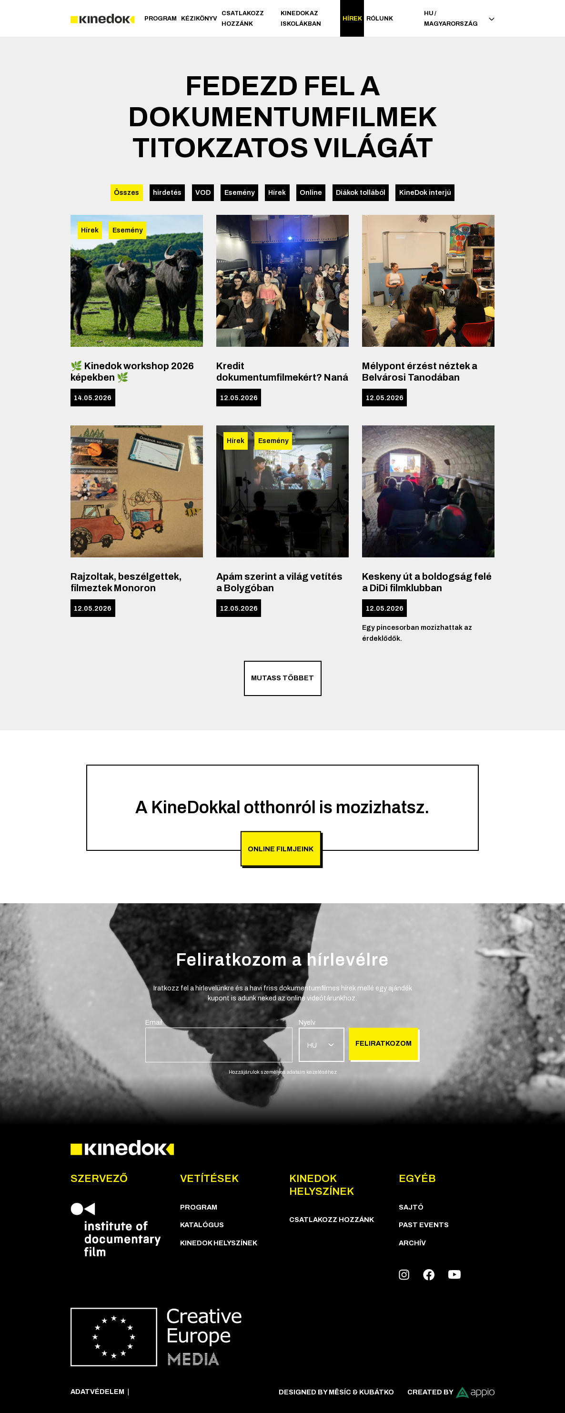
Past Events (424, 1225)
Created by (450, 1392)
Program (160, 18)
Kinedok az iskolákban (301, 18)
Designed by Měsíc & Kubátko (336, 1392)
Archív (412, 1243)
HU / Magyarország (459, 18)
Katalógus (202, 1225)
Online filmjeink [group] (280, 848)
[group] (219, 1040)
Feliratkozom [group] (383, 1043)
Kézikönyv (199, 18)
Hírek (352, 18)
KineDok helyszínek (218, 1243)
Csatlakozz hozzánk (243, 18)
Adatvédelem (97, 1391)
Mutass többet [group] (282, 678)
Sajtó (411, 1207)
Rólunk (379, 18)
